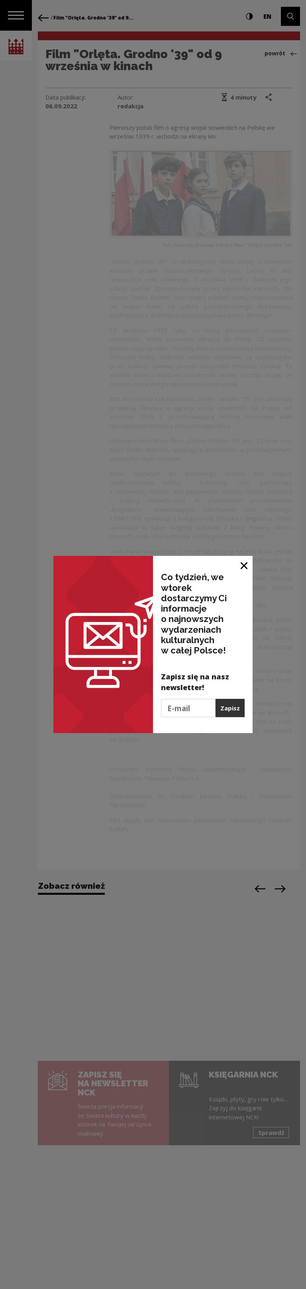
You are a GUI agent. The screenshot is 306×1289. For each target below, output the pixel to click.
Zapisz (230, 708)
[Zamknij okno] (244, 565)
